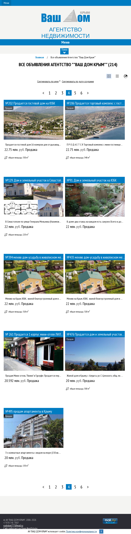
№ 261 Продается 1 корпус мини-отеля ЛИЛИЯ (34, 334)
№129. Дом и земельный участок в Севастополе (34, 180)
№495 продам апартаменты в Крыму (28, 411)
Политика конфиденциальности (81, 531)
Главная (39, 57)
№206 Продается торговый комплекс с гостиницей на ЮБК (96, 103)
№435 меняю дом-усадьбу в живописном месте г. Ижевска (96, 257)
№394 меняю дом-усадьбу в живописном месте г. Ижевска (34, 257)
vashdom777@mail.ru (13, 525)
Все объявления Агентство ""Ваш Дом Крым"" (73, 57)
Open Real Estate (29, 528)
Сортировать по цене (48, 81)
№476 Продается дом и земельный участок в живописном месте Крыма (96, 334)
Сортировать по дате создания (78, 81)
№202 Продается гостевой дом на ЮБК (30, 103)
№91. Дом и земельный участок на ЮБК (92, 180)
